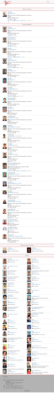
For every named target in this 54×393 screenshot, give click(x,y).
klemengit (17, 67)
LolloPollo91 (24, 170)
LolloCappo (17, 170)
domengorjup (17, 56)
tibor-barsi (17, 96)
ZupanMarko (11, 217)
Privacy (28, 391)
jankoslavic (17, 20)
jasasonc (10, 161)
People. (21, 385)
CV (8, 21)
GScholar (11, 20)
